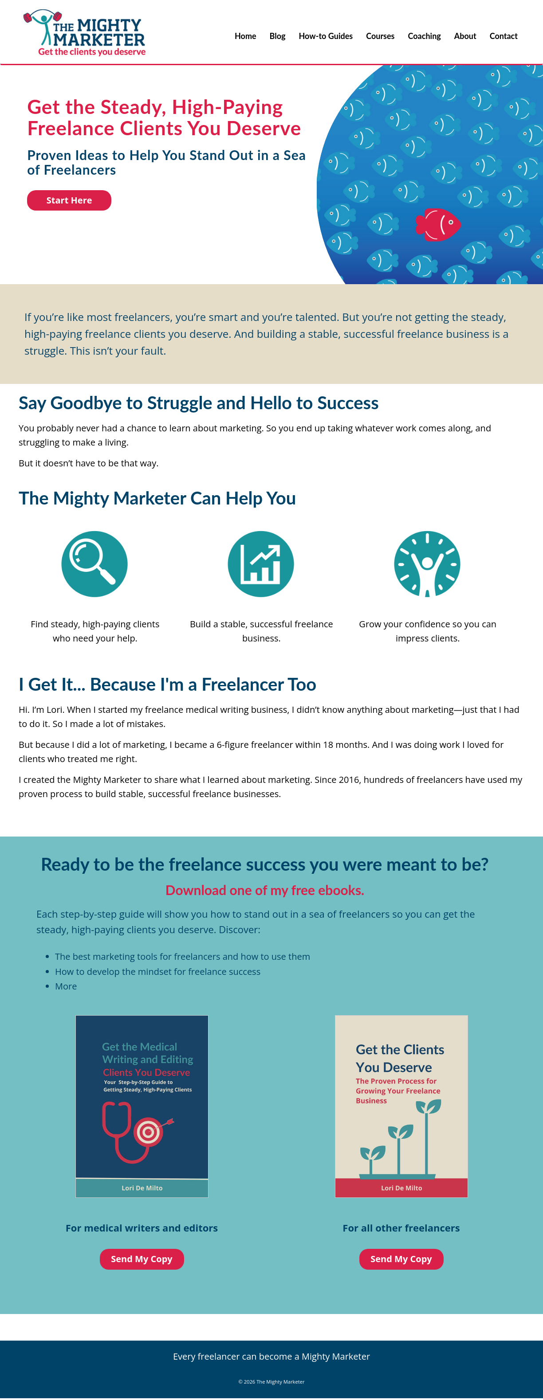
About (465, 36)
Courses (380, 36)
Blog (278, 36)
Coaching (424, 36)
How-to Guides (326, 36)
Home (245, 36)
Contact (504, 36)
